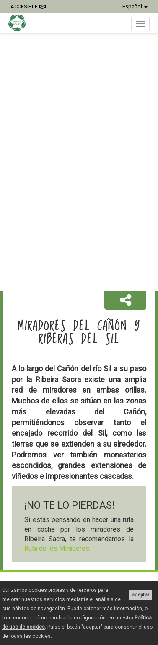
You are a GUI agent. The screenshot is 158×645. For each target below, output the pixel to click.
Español (135, 6)
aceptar (140, 595)
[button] (125, 300)
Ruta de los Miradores (56, 548)
